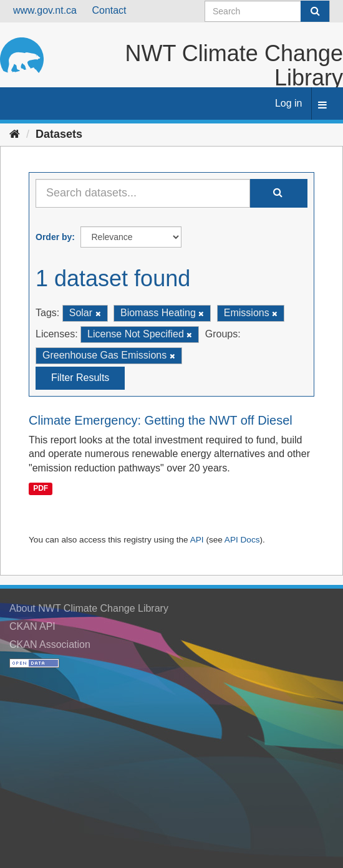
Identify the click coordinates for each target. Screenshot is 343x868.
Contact (109, 10)
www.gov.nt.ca (45, 10)
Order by (54, 237)
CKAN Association (49, 644)
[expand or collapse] (322, 105)
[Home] (14, 134)
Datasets (59, 134)
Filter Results (80, 377)
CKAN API (32, 626)
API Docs (242, 539)
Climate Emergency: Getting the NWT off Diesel (160, 420)
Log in (288, 103)
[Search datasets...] (143, 193)
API (197, 539)
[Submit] (315, 11)
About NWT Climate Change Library (88, 608)
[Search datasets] (267, 11)
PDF (40, 488)
